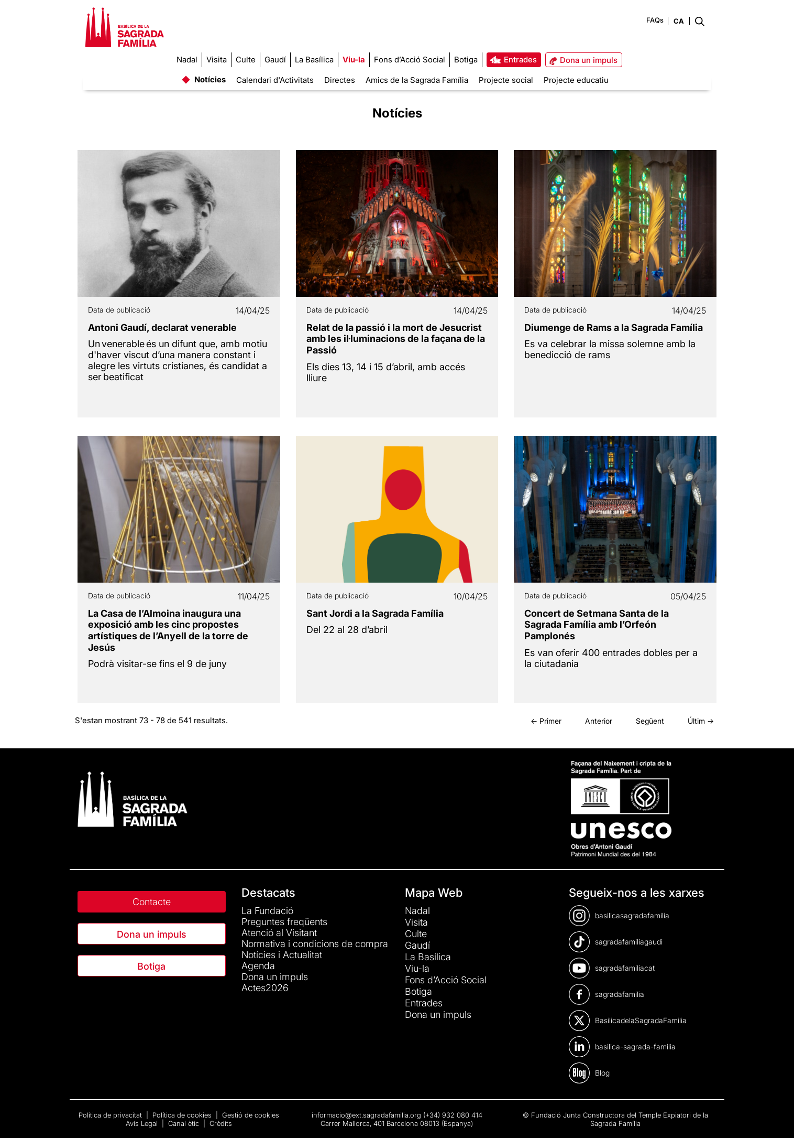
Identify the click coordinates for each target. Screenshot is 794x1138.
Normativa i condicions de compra (314, 943)
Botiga (151, 966)
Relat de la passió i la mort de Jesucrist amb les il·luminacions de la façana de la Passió (395, 339)
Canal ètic (184, 1123)
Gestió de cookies (250, 1115)
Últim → (701, 720)
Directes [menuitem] (339, 80)
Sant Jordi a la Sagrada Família (375, 613)
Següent (650, 720)
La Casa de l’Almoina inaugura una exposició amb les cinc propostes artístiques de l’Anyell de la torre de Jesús (168, 630)
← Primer (546, 720)
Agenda (258, 965)
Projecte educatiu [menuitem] (576, 80)
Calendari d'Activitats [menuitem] (275, 80)
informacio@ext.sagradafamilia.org (366, 1115)
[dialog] (774, 1117)
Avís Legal (143, 1123)
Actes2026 (265, 987)
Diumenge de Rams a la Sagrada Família (613, 327)
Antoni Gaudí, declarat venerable (162, 327)
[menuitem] (187, 59)
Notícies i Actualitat (281, 954)
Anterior (598, 720)
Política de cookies (183, 1115)
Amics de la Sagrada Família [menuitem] (417, 80)
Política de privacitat (111, 1115)
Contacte (152, 901)
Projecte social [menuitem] (506, 80)
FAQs (655, 20)
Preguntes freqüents (284, 921)
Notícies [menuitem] (210, 79)
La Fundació (267, 910)
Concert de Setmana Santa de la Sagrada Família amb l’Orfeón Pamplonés (596, 624)
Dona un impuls (151, 934)
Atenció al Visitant (279, 932)
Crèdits (220, 1123)
